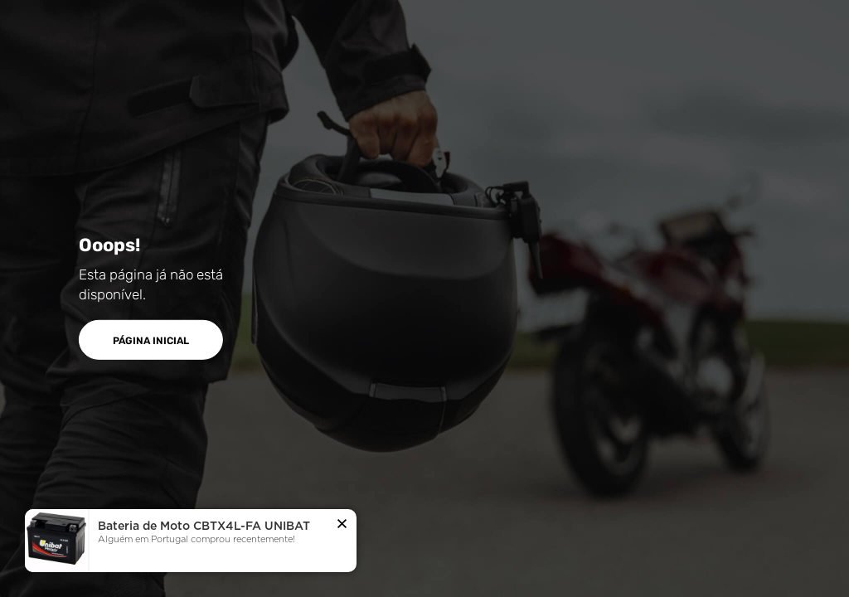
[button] (342, 524)
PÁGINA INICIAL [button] (151, 341)
